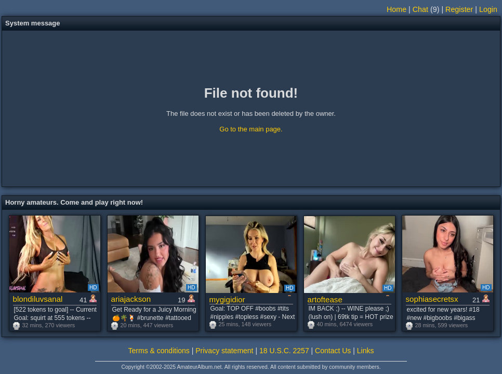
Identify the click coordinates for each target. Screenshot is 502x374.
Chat (420, 9)
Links (365, 350)
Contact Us (333, 350)
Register (459, 9)
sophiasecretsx (432, 299)
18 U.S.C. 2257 (284, 350)
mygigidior (227, 299)
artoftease (325, 299)
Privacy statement (224, 350)
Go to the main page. (250, 129)
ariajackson (131, 299)
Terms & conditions (159, 350)
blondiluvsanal (38, 299)
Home (396, 9)
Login (488, 9)
